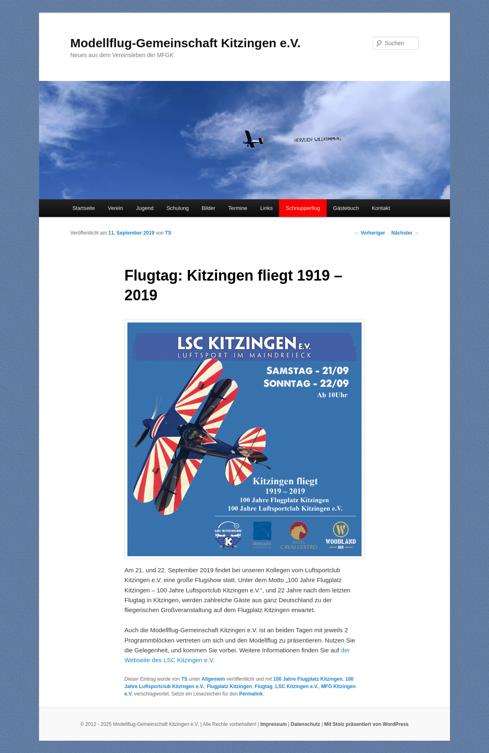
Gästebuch (346, 208)
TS (168, 233)
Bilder (208, 208)
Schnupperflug (303, 208)
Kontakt (381, 208)
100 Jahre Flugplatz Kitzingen (308, 679)
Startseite (83, 208)
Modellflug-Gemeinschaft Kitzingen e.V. (185, 43)
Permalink (251, 694)
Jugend (145, 208)
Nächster (405, 233)
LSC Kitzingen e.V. (296, 686)
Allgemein (213, 679)
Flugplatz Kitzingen (229, 686)
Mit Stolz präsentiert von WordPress (366, 724)
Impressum (274, 724)
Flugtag (263, 686)
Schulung (177, 208)
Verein (115, 208)
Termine (237, 208)
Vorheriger (369, 233)
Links (266, 208)
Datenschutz (305, 724)
